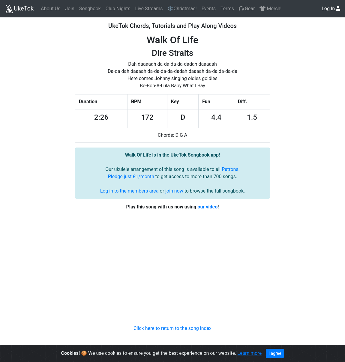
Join (69, 8)
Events (209, 8)
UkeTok (19, 8)
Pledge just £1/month (131, 176)
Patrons (230, 169)
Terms (227, 8)
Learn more (249, 353)
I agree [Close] (274, 353)
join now (174, 191)
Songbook (90, 8)
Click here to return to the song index (173, 328)
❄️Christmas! (181, 8)
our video (207, 207)
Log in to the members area (129, 191)
